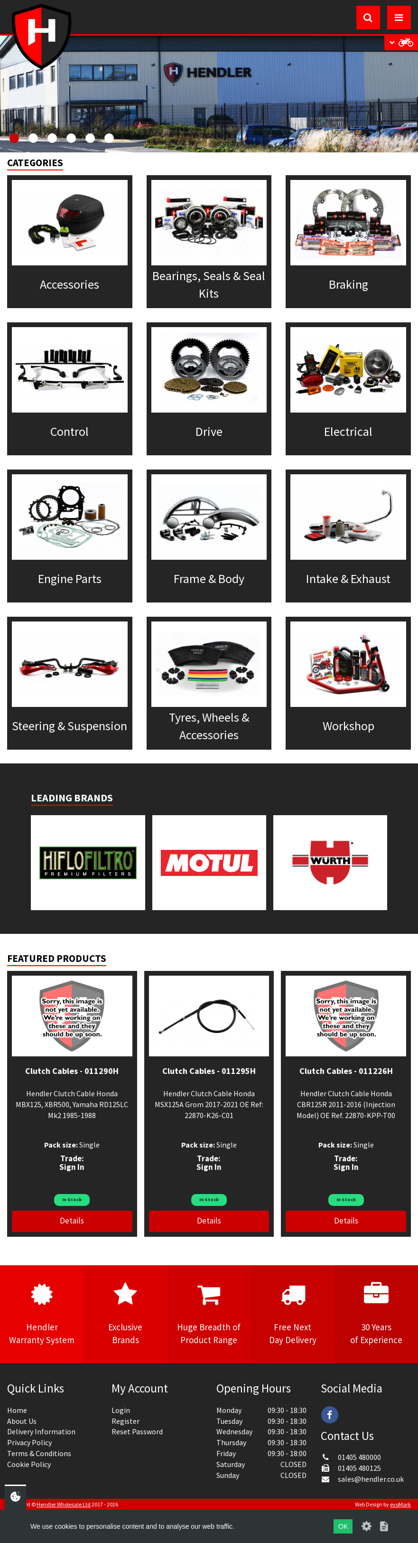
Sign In (71, 1167)
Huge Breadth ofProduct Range (209, 1313)
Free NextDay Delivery (292, 1313)
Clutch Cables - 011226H (346, 1070)
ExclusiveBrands (125, 1313)
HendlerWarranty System (42, 1313)
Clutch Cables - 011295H (209, 1070)
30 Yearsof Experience (376, 1313)
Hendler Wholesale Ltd (64, 1504)
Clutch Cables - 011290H (72, 1070)
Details (72, 1220)
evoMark (400, 1504)
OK (343, 1526)
